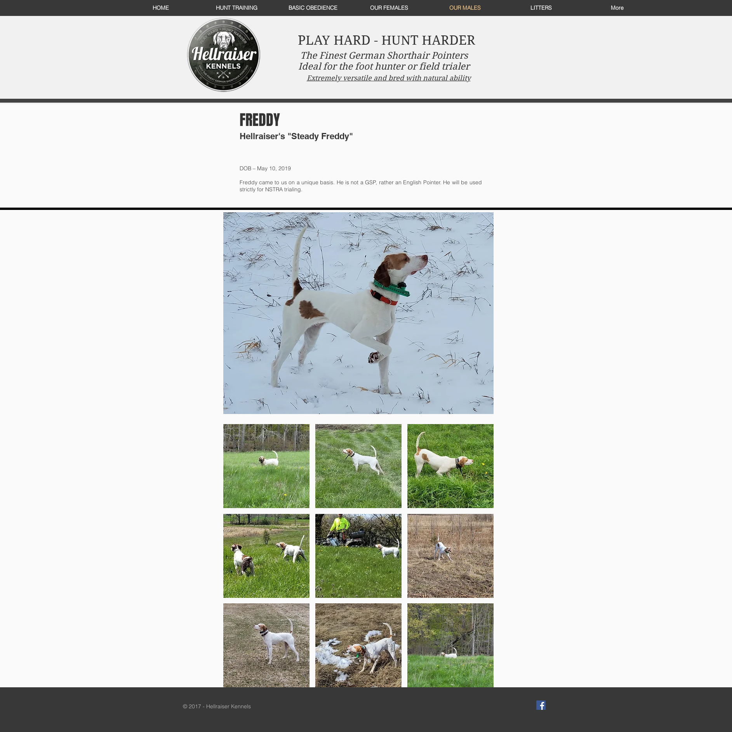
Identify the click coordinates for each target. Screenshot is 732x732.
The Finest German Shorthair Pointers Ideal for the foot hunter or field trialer (383, 61)
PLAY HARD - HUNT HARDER (386, 40)
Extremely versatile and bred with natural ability (389, 78)
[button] (266, 466)
